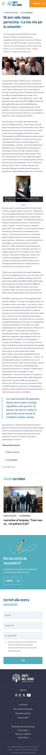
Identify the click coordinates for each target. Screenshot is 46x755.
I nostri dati (23, 705)
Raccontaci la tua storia (23, 709)
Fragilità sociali (11, 13)
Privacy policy (23, 730)
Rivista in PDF (23, 718)
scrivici (12, 581)
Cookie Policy (23, 738)
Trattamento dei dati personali (23, 727)
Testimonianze (27, 13)
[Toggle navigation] (3, 3)
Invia (23, 660)
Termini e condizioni (23, 734)
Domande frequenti (23, 713)
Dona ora (36, 4)
